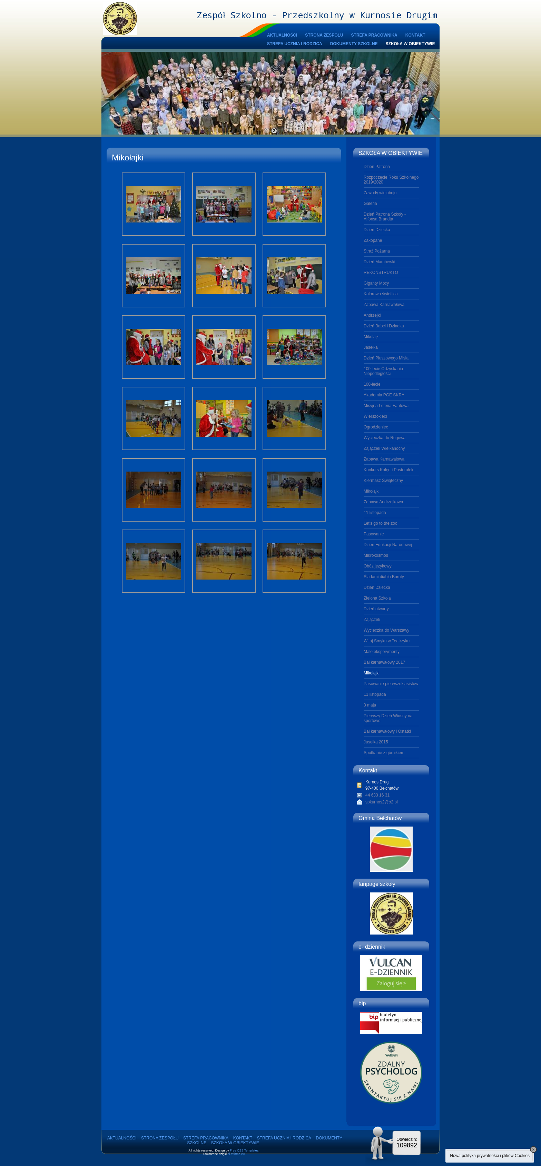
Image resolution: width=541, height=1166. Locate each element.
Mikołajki (372, 336)
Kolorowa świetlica (381, 294)
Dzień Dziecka (377, 229)
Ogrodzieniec (376, 427)
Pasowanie (374, 534)
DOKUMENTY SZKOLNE (354, 43)
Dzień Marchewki (379, 261)
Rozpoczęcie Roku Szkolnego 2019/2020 (391, 180)
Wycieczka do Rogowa (384, 437)
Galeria (370, 203)
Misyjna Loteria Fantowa (386, 405)
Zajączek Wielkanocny (384, 448)
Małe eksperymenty (382, 651)
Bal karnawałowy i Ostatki (387, 731)
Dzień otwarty (376, 608)
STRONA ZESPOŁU (324, 35)
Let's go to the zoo (380, 523)
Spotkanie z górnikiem (384, 752)
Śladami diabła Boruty (384, 576)
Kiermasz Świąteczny (383, 480)
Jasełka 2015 (376, 742)
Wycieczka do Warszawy (386, 630)
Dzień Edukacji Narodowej (388, 544)
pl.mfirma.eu (236, 1154)
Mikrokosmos (376, 555)
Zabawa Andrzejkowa (383, 502)
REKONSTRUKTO (381, 272)
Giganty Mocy (376, 283)
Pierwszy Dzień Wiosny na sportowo (388, 718)
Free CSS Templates (244, 1150)
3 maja (370, 705)
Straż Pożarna (377, 251)
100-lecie (372, 384)
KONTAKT (415, 35)
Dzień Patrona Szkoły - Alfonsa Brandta (385, 216)
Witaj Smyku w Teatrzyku (387, 641)
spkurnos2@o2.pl (381, 802)
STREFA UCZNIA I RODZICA (294, 43)
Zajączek (372, 619)
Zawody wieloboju (380, 192)
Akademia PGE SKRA (384, 395)
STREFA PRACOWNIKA (374, 35)
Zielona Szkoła (377, 598)
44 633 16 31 (377, 795)
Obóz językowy (378, 566)
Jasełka (371, 347)
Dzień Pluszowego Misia (386, 358)
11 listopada (375, 512)
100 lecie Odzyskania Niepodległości (383, 371)
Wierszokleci (375, 416)
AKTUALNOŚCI (282, 35)
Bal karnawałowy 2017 (384, 662)
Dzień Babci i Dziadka (384, 326)
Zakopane (373, 240)
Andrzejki (372, 315)
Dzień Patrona (377, 166)
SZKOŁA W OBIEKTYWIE (410, 43)
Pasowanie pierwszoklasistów (391, 683)
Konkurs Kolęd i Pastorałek (388, 469)
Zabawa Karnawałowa (384, 304)
